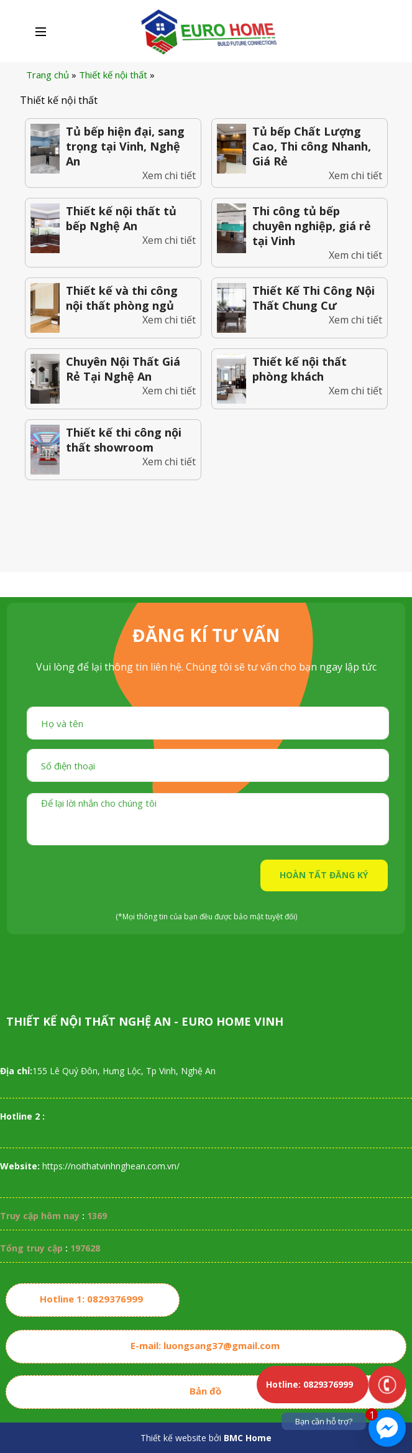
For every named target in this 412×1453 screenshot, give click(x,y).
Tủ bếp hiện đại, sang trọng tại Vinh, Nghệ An (125, 146)
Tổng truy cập (31, 1248)
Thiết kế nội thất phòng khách (299, 369)
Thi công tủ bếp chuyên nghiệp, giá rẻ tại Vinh (311, 225)
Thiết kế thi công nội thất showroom (123, 440)
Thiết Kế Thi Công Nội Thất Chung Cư (313, 298)
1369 (97, 1216)
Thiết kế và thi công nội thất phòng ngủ (122, 298)
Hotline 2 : (22, 1116)
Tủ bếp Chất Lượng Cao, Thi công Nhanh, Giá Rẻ (311, 146)
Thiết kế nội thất (113, 74)
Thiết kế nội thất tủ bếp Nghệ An (121, 218)
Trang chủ (47, 74)
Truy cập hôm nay (40, 1216)
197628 (85, 1248)
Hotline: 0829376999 (309, 1384)
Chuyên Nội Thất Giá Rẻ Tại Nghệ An (123, 369)
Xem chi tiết (169, 175)
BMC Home (248, 1438)
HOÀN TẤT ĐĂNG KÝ (324, 875)
